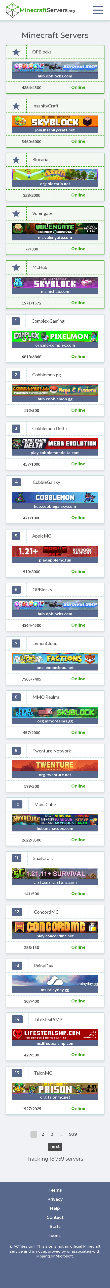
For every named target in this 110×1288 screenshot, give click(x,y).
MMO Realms (46, 697)
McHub (39, 267)
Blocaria (40, 159)
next (55, 1146)
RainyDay (43, 965)
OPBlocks (42, 51)
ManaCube (45, 804)
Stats (55, 1226)
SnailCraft (43, 858)
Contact (55, 1217)
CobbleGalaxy (46, 482)
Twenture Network (51, 750)
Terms (55, 1190)
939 (73, 1134)
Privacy (55, 1199)
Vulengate (42, 213)
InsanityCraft (45, 105)
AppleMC (41, 536)
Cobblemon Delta (49, 428)
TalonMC (43, 1073)
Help (55, 1208)
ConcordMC (46, 912)
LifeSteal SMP (48, 1019)
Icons (55, 1235)
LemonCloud (44, 643)
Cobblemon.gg (46, 374)
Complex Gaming (47, 321)
